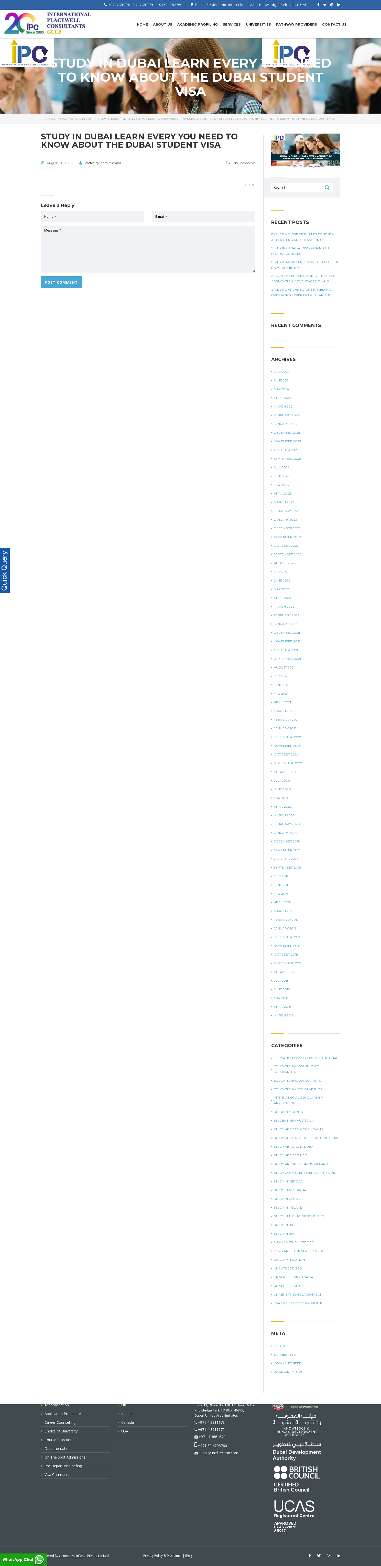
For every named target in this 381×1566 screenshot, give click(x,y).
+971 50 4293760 (212, 1445)
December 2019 (287, 841)
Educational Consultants (297, 1080)
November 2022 (287, 537)
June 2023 (282, 476)
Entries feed (285, 1354)
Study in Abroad (288, 1181)
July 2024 (282, 372)
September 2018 (287, 963)
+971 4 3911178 (211, 1422)
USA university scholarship (298, 1303)
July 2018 (281, 980)
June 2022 (282, 580)
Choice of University (61, 1431)
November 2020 (287, 746)
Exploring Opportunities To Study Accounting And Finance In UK (302, 237)
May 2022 (281, 589)
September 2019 (287, 867)
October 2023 (286, 450)
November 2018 (287, 946)
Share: (249, 184)
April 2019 (282, 902)
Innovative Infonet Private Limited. (85, 1555)
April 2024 (283, 398)
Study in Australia (290, 1190)
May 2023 (281, 485)
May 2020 (281, 798)
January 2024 (285, 424)
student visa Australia (294, 1120)
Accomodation (57, 1405)
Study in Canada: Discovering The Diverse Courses (301, 251)
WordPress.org (288, 1372)
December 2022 (287, 528)
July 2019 (281, 876)
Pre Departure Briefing (63, 1465)
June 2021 (282, 685)
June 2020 (282, 789)
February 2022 (286, 615)
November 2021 (287, 641)
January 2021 (285, 728)
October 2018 (286, 954)
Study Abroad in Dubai (294, 1146)
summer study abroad (294, 1242)
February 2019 (286, 920)
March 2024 (284, 406)
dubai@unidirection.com (218, 1452)
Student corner (288, 1112)
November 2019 (287, 850)
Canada (127, 1422)
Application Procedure (63, 1413)
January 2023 (285, 519)
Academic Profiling (197, 24)
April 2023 (283, 493)
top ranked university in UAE (299, 1251)
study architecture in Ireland (301, 1164)
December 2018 (287, 937)
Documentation (58, 1448)
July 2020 (282, 780)
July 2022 (281, 572)
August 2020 (285, 772)
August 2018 (284, 972)
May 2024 (281, 389)
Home (142, 24)
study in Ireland (288, 1207)
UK (123, 1405)
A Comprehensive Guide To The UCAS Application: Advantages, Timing (303, 278)
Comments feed (288, 1363)
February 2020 (287, 824)
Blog (188, 1555)
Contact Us (334, 24)
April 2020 (283, 806)
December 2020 (287, 737)
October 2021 (286, 650)
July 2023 (281, 467)
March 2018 (284, 1015)
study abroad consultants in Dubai (306, 1138)
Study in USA (284, 1233)
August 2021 (284, 667)
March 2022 (284, 606)
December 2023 (287, 432)
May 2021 (281, 693)
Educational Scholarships (298, 1089)
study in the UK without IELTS (299, 1216)
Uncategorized (288, 1268)
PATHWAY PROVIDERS (296, 24)
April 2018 (282, 1007)
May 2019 (281, 893)
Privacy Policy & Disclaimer (162, 1555)
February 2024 (287, 415)
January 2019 (285, 928)
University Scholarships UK (298, 1294)
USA (124, 1431)
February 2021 (286, 719)
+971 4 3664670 (212, 1436)
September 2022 (288, 554)
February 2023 (286, 511)
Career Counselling (60, 1422)
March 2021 (283, 711)
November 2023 (287, 441)
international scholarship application (298, 1100)
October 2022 (286, 545)
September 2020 (288, 763)
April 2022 (283, 598)
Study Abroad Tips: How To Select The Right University (305, 264)
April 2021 (282, 702)
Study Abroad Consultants (298, 1129)
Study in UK (283, 1225)
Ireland (127, 1413)
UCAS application (289, 1260)
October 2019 (286, 859)
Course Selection (58, 1439)
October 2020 (286, 754)
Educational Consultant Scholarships (296, 1069)
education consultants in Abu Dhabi (306, 1058)
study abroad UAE (290, 1155)
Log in (279, 1346)
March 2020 (284, 815)
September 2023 (288, 459)
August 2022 (284, 563)
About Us (162, 24)
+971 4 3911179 (211, 1429)
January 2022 (285, 624)
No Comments (240, 163)
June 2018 (282, 989)
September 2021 (287, 659)
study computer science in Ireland (305, 1173)
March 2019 (283, 911)
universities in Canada (293, 1277)
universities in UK (288, 1286)
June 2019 (282, 885)
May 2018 (281, 998)
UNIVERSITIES (258, 24)
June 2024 (282, 380)
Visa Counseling (57, 1474)
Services (232, 24)
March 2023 (284, 502)
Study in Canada (288, 1199)
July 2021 (281, 676)
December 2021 (287, 632)
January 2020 (286, 833)
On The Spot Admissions (65, 1457)
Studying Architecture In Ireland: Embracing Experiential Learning (301, 292)
